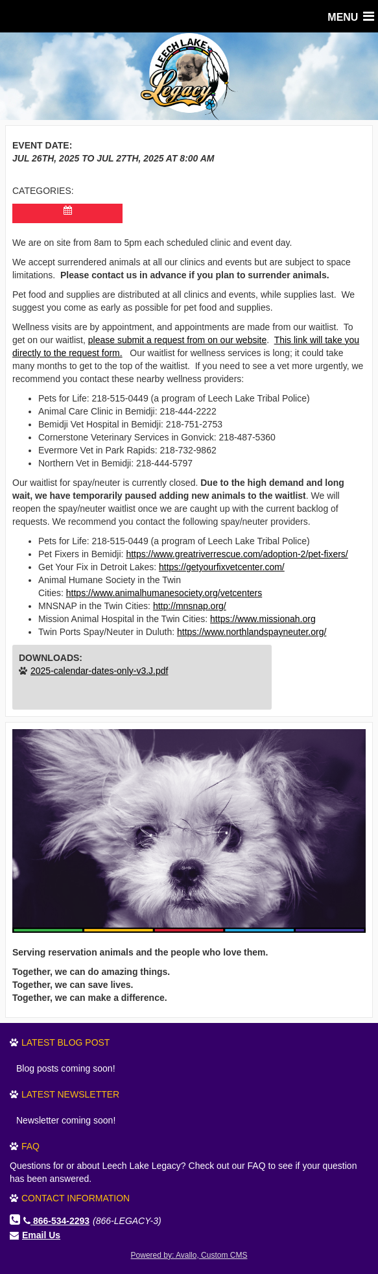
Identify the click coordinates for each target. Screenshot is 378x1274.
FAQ (30, 1146)
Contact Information (75, 1198)
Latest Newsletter (70, 1094)
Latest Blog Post (65, 1042)
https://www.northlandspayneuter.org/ (251, 632)
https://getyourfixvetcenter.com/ (222, 567)
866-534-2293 (56, 1221)
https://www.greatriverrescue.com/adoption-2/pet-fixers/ (237, 554)
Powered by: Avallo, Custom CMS (189, 1255)
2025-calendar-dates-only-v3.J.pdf (99, 671)
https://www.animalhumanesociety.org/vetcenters (164, 593)
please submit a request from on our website (177, 340)
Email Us (41, 1235)
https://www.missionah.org (263, 619)
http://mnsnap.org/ (189, 606)
